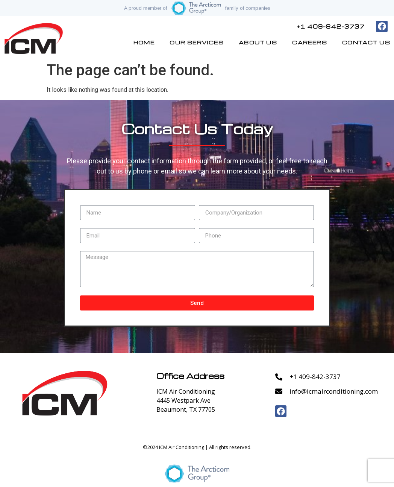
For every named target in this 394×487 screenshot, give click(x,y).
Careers (309, 42)
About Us (258, 42)
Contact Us (366, 42)
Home (144, 42)
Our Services (197, 42)
